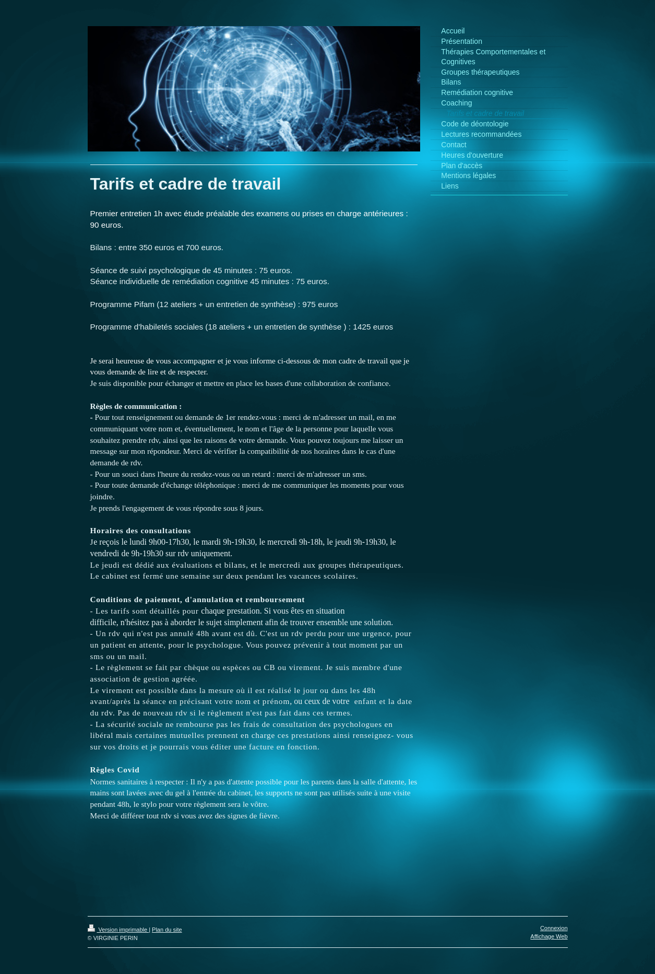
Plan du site (167, 929)
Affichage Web (548, 936)
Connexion (554, 928)
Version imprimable (118, 929)
